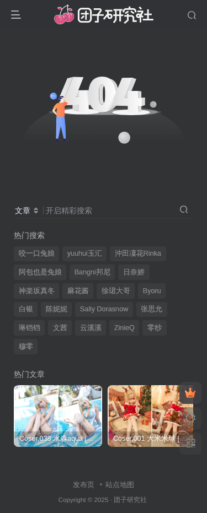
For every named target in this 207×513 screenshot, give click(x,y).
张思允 (151, 309)
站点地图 (119, 484)
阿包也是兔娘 (40, 272)
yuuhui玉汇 (84, 253)
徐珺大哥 (116, 291)
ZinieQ (124, 328)
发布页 (83, 484)
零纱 (154, 328)
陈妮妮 (56, 309)
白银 (26, 309)
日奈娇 (134, 272)
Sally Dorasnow (104, 309)
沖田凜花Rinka (138, 253)
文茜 (60, 328)
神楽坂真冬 (37, 291)
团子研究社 (130, 499)
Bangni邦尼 (92, 272)
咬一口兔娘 (37, 253)
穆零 (26, 346)
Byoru (152, 291)
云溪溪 (91, 328)
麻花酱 (78, 291)
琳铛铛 (29, 328)
